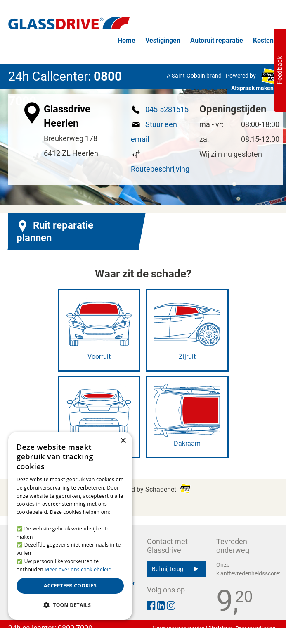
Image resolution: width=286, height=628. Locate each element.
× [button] (123, 441)
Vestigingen (162, 40)
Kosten (263, 40)
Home (126, 40)
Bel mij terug (175, 569)
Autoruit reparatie (216, 40)
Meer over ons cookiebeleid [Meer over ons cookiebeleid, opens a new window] (78, 569)
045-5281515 (167, 109)
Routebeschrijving (160, 169)
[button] (70, 605)
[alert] (70, 526)
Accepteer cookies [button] (70, 585)
